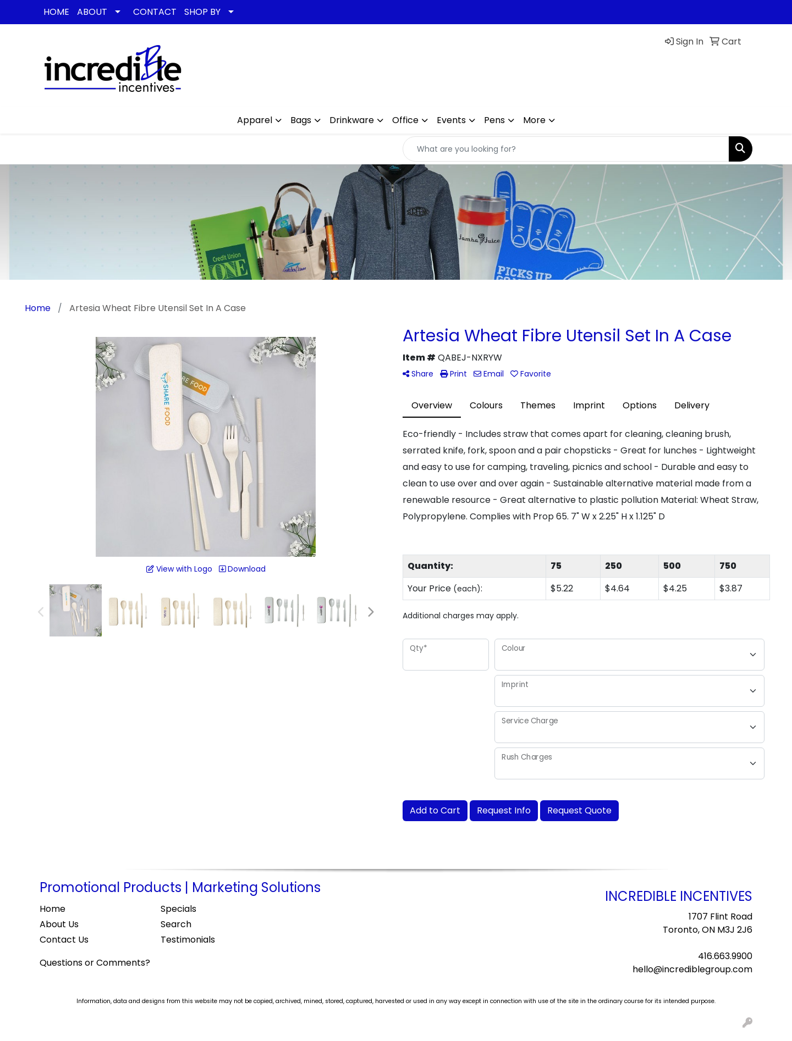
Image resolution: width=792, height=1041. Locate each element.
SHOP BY (202, 11)
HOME (56, 11)
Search (176, 924)
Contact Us (64, 939)
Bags (300, 120)
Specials (178, 908)
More (534, 120)
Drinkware (351, 120)
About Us (59, 924)
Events (451, 120)
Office (405, 120)
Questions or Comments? (95, 962)
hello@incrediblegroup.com (692, 969)
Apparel (254, 120)
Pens (494, 120)
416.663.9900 (725, 956)
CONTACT (155, 11)
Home (52, 908)
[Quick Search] (566, 149)
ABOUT (92, 11)
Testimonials (188, 939)
